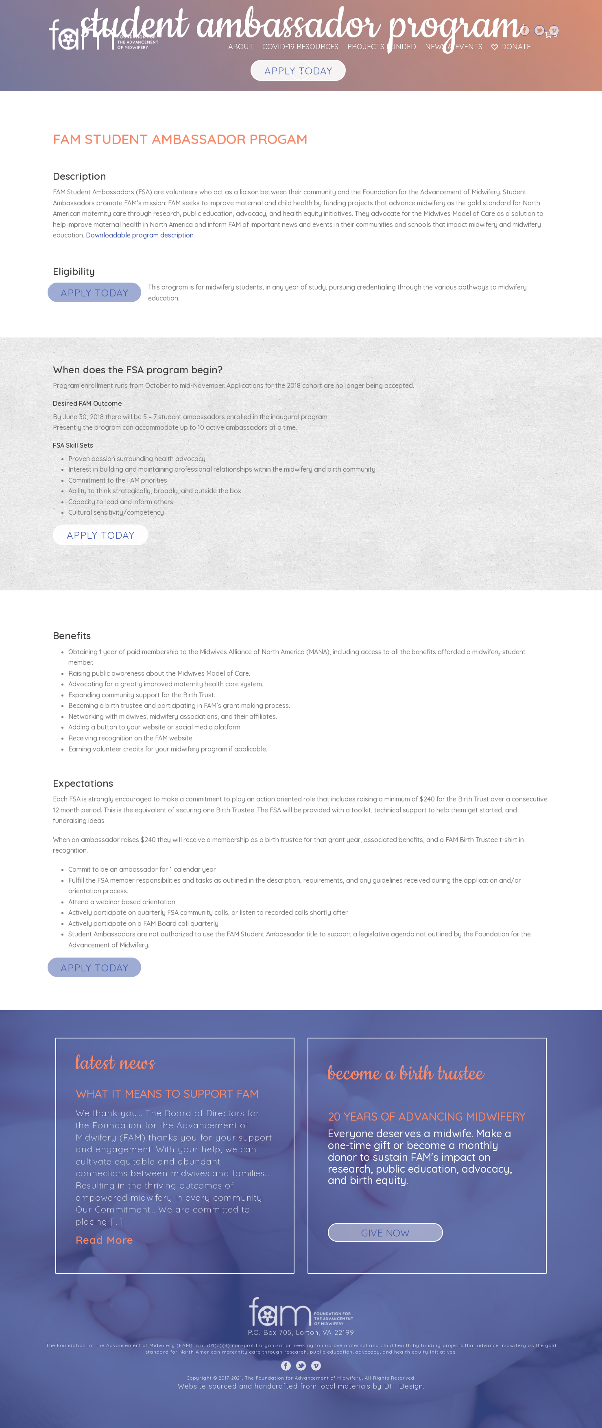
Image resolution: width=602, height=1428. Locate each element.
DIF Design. (404, 1386)
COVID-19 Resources (300, 46)
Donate (511, 46)
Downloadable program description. (140, 235)
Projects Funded (381, 46)
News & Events (453, 46)
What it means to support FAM (167, 1093)
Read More (104, 1240)
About (240, 46)
